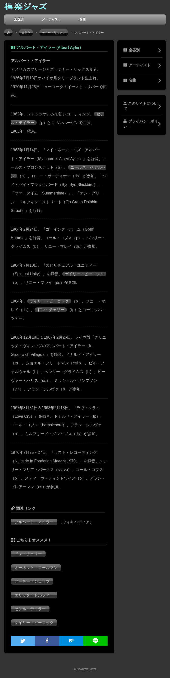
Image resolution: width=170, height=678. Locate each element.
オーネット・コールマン (36, 568)
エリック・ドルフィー (34, 595)
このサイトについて (140, 106)
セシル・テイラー (30, 609)
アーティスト (51, 19)
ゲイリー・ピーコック (84, 274)
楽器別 (19, 19)
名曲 (82, 19)
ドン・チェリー (50, 310)
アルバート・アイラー (34, 522)
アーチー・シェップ (32, 581)
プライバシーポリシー (140, 123)
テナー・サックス (53, 32)
